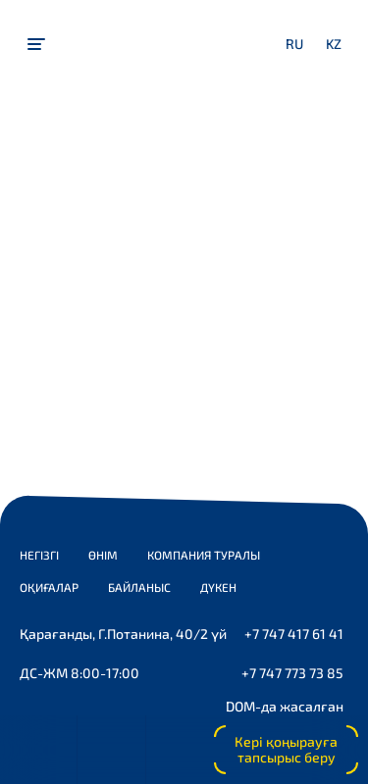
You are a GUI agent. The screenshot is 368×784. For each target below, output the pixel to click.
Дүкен (218, 587)
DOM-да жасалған (284, 706)
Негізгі (39, 555)
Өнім (103, 555)
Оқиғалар (49, 587)
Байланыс (139, 587)
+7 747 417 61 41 (293, 633)
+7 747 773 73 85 (292, 672)
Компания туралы (203, 555)
